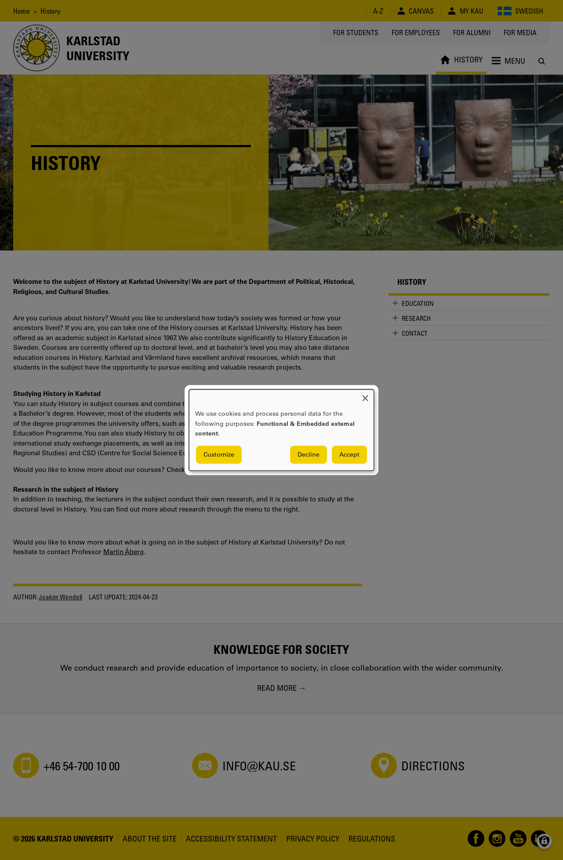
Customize (218, 454)
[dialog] (281, 430)
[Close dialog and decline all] (365, 394)
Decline (309, 454)
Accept (349, 454)
